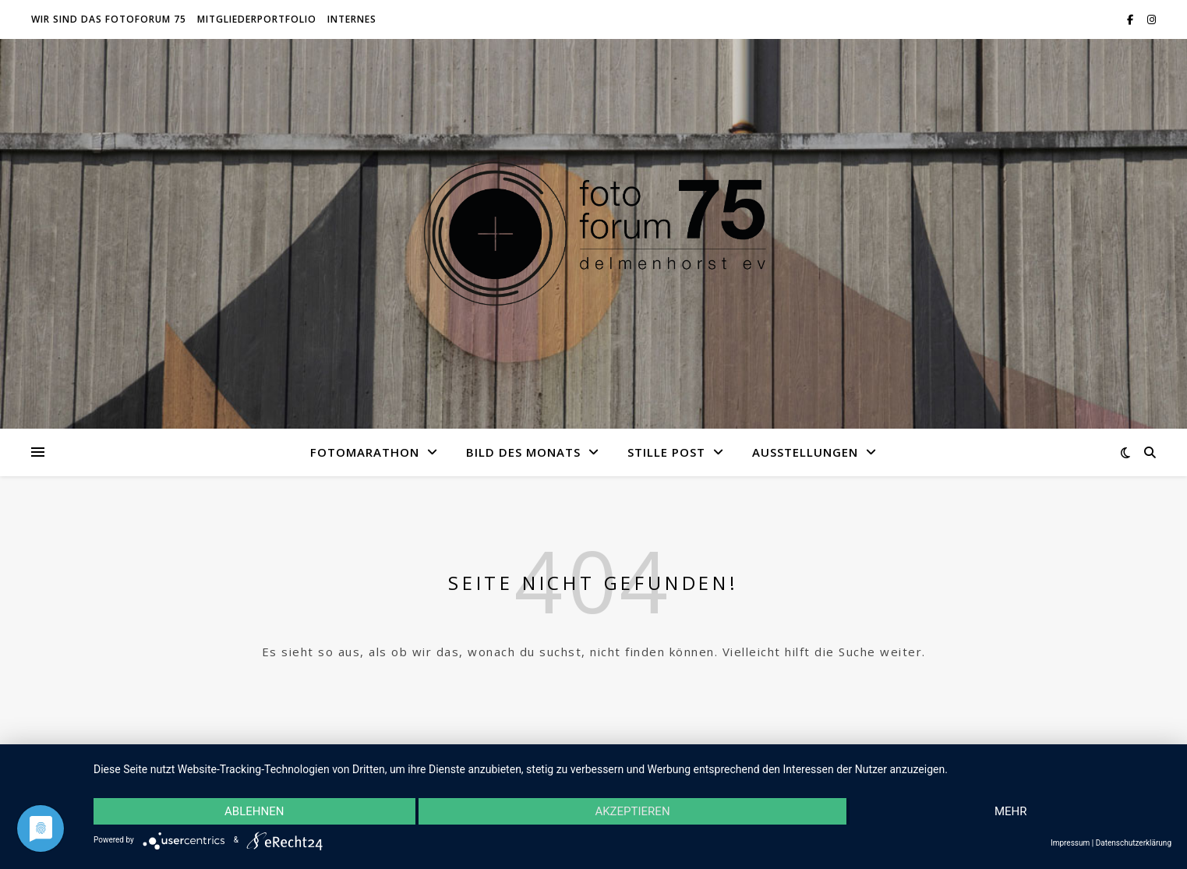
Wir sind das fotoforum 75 (108, 19)
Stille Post (666, 452)
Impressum (1070, 843)
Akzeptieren (632, 811)
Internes (351, 19)
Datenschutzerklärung (1133, 843)
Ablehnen (254, 811)
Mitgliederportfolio (256, 19)
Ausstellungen (805, 452)
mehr (1010, 811)
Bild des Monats (523, 452)
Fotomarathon (364, 452)
